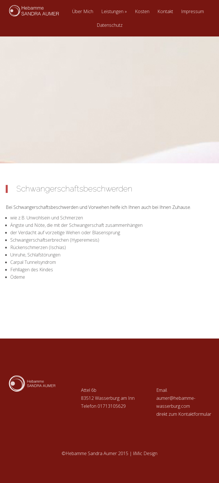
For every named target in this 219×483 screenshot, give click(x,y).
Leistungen (114, 12)
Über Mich (82, 12)
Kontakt (165, 12)
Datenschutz (110, 25)
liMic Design (145, 453)
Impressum (192, 12)
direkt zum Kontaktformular (183, 414)
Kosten (142, 12)
